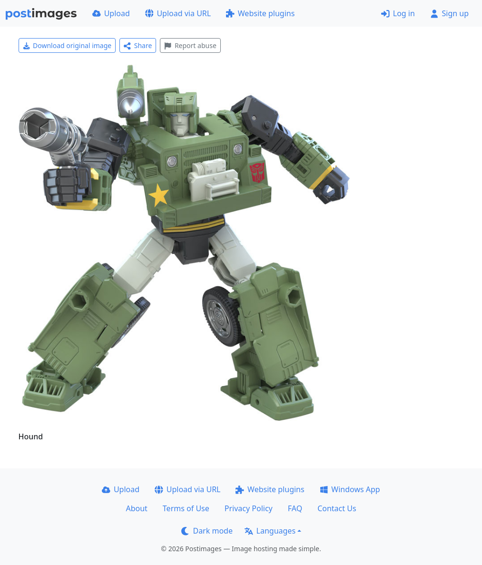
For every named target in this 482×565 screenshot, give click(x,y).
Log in (398, 13)
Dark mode (207, 530)
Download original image (67, 45)
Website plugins (260, 13)
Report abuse (190, 45)
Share (138, 45)
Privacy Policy (249, 508)
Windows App (350, 489)
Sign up (449, 13)
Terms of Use (186, 508)
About (136, 508)
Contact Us (336, 508)
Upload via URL (178, 13)
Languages (270, 530)
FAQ (295, 508)
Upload (111, 13)
